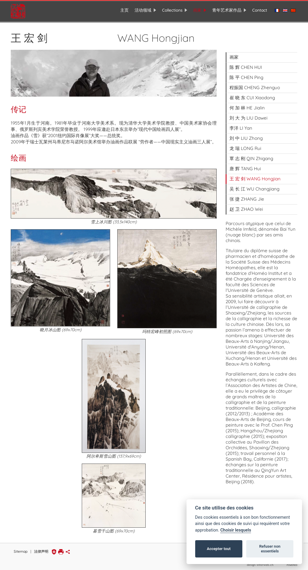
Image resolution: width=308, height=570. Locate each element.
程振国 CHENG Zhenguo (255, 85)
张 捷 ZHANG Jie (247, 196)
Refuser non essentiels (269, 548)
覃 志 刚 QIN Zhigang (251, 156)
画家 (197, 10)
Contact (259, 10)
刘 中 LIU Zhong (246, 135)
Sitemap (20, 549)
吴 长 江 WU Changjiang (254, 186)
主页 (124, 10)
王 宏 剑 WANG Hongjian (255, 176)
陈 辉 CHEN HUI (246, 64)
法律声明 (41, 549)
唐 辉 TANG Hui (245, 166)
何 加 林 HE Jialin (247, 105)
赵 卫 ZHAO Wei (246, 206)
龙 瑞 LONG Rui (245, 145)
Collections (172, 10)
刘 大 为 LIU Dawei (248, 115)
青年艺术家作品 (226, 10)
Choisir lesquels (235, 530)
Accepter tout (219, 548)
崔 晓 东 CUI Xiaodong (252, 95)
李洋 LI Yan (241, 125)
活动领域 (143, 10)
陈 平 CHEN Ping (246, 75)
